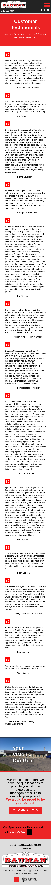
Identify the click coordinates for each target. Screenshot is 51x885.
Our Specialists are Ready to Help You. (23, 830)
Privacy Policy (26, 874)
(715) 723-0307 (7, 11)
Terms (35, 874)
